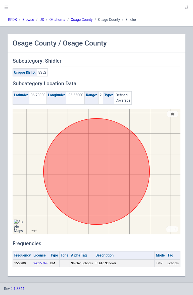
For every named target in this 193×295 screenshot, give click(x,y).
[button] (186, 7)
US (41, 20)
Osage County (82, 20)
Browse (28, 20)
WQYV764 (40, 263)
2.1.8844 (17, 289)
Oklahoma (57, 20)
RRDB (12, 20)
